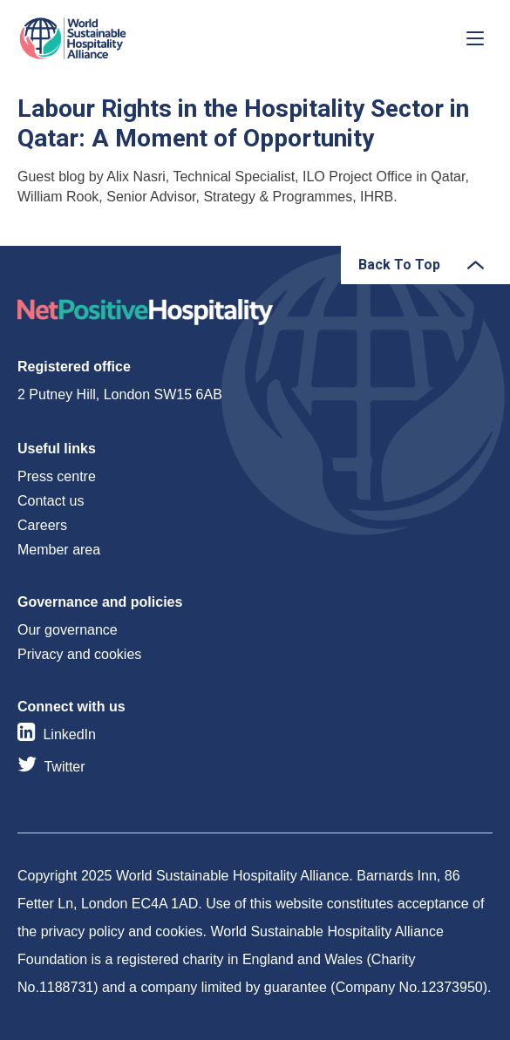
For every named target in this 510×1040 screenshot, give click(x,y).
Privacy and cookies (79, 654)
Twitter (64, 766)
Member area (58, 549)
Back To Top (399, 264)
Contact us (50, 500)
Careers (42, 525)
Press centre (56, 476)
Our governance (67, 629)
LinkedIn (69, 734)
